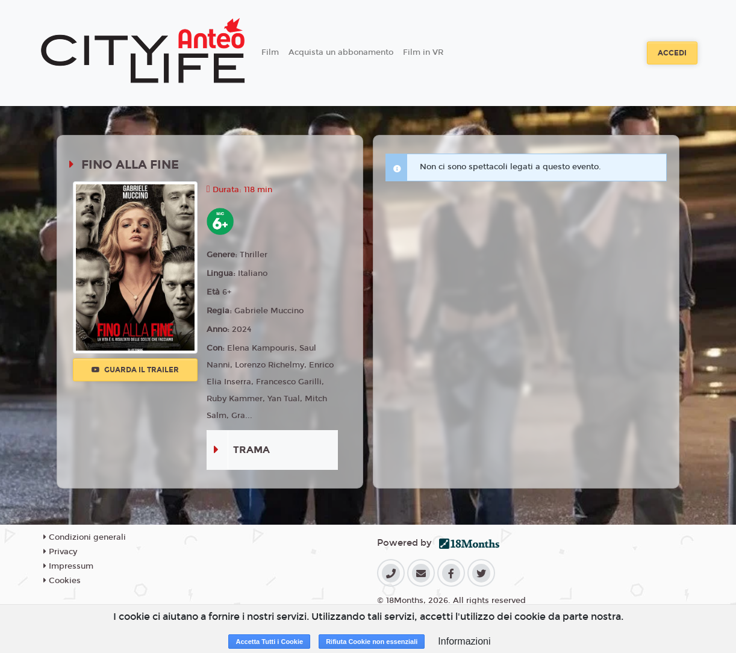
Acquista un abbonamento (340, 52)
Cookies (62, 581)
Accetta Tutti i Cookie (269, 641)
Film (270, 52)
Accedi (672, 53)
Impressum (68, 566)
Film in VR (423, 52)
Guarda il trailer (135, 370)
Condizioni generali (84, 537)
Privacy (60, 552)
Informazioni (464, 641)
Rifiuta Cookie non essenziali (371, 641)
